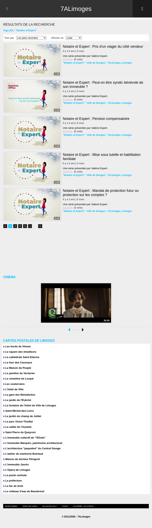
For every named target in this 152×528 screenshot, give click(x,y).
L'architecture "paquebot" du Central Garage (31, 448)
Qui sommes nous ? (49, 506)
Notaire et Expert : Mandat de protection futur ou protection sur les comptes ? (101, 193)
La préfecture (12, 480)
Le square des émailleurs (19, 351)
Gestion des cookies (29, 506)
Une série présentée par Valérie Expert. (85, 55)
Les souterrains (13, 383)
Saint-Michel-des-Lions (18, 410)
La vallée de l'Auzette (17, 426)
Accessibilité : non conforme (81, 506)
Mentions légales (11, 506)
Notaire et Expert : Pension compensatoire (96, 119)
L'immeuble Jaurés (15, 464)
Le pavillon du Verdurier (19, 373)
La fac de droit (13, 485)
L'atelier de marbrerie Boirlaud (23, 453)
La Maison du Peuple (17, 367)
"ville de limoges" (95, 62)
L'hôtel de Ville (13, 389)
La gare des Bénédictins (19, 394)
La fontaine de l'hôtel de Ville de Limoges (29, 405)
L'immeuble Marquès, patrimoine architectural (32, 443)
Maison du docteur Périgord (21, 459)
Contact (63, 506)
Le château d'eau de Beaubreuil (23, 491)
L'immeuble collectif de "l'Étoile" (24, 437)
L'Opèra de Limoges (16, 469)
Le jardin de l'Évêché (17, 400)
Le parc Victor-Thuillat (17, 421)
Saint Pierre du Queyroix (19, 432)
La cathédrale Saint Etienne (21, 357)
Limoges (125, 62)
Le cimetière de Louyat (18, 378)
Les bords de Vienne (16, 346)
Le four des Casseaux (17, 362)
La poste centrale (15, 475)
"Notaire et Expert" (73, 62)
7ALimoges (76, 8)
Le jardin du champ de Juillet (22, 416)
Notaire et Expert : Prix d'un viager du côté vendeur (103, 47)
